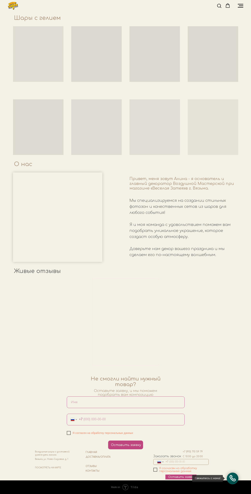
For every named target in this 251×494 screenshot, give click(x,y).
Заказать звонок (167, 456)
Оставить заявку (126, 445)
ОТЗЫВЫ (91, 466)
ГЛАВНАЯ (91, 452)
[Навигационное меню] (240, 6)
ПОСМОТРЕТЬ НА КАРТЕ (48, 468)
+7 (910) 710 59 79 (193, 451)
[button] (219, 5)
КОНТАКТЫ (92, 471)
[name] (126, 402)
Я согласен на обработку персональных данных (103, 433)
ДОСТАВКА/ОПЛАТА (98, 457)
